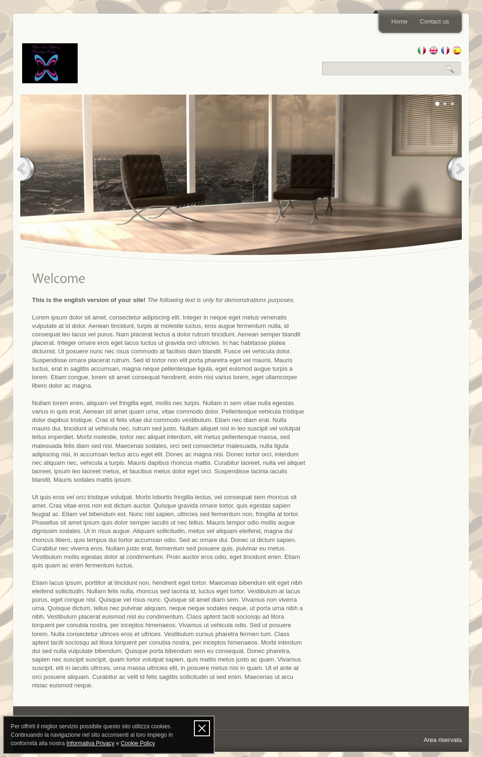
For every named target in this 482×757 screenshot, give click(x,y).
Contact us (434, 21)
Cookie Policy (137, 743)
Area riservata (443, 739)
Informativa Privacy (90, 743)
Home (399, 21)
